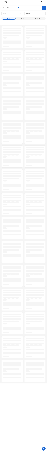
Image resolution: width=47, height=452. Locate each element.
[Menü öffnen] (43, 2)
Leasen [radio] (22, 18)
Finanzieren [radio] (37, 18)
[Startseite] (4, 1)
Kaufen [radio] (8, 18)
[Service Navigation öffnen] (44, 449)
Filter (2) (12, 13)
